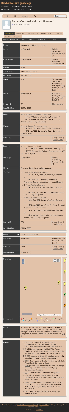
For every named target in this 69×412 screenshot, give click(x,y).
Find (16, 16)
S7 (26, 342)
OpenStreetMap (44, 315)
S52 (26, 375)
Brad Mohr (39, 410)
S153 (27, 361)
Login (6, 16)
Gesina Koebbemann (29, 234)
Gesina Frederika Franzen (36, 208)
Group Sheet (57, 138)
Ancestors (20, 33)
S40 (26, 349)
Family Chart (58, 140)
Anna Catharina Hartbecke (31, 146)
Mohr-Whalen (57, 104)
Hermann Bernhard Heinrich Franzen (36, 114)
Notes (24, 39)
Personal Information (10, 39)
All (49, 39)
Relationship (46, 33)
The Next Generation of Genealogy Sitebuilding (33, 405)
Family (8, 36)
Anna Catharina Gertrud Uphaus (34, 126)
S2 (26, 373)
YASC (29, 9)
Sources (31, 39)
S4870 (27, 391)
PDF (54, 39)
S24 (26, 382)
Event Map (41, 39)
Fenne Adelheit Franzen (35, 185)
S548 (27, 366)
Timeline (58, 33)
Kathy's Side (19, 9)
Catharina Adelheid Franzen (36, 172)
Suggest (17, 36)
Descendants (32, 33)
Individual (9, 33)
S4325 (27, 356)
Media (25, 16)
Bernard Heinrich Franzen (36, 198)
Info (34, 16)
